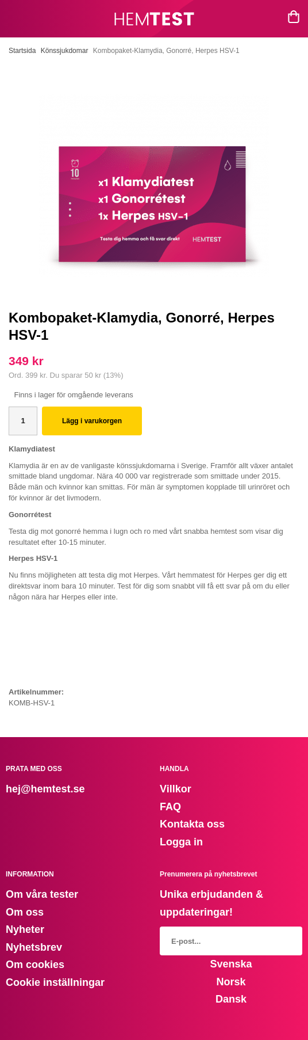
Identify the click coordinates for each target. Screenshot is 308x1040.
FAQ (170, 807)
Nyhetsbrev (34, 947)
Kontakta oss (192, 824)
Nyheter (25, 929)
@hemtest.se (53, 789)
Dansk (231, 999)
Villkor (175, 789)
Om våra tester (42, 894)
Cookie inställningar (55, 982)
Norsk (230, 982)
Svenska (231, 964)
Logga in (181, 842)
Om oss (25, 912)
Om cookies (35, 964)
